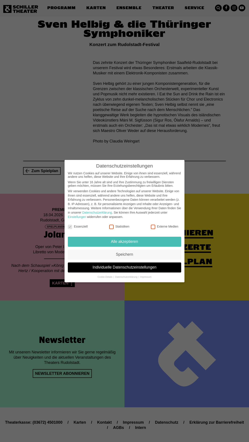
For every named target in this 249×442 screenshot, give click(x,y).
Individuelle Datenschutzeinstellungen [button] (125, 264)
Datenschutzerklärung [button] (126, 273)
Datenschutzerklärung (97, 209)
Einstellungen (77, 213)
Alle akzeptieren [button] (124, 238)
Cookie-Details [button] (105, 273)
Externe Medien (164, 223)
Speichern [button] (124, 251)
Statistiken (119, 223)
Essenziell (78, 223)
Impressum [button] (146, 273)
